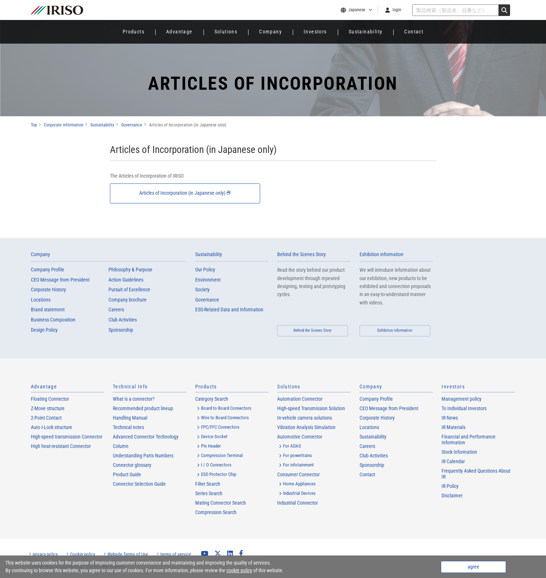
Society (202, 290)
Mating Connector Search (220, 503)
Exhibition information (381, 254)
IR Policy (450, 486)
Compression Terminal (222, 455)
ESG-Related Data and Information (229, 310)
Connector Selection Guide (139, 484)
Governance (207, 300)
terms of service (175, 554)
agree (473, 567)
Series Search (208, 493)
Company (270, 32)
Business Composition (53, 320)
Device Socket (214, 436)
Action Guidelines (125, 280)
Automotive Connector (299, 437)
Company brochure (127, 300)
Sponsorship (120, 330)
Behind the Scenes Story (301, 254)
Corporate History (48, 290)
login (397, 9)
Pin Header (211, 446)
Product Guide (127, 474)
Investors (315, 32)
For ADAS (292, 446)
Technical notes (128, 427)
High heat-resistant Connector (61, 446)
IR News (450, 418)
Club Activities (122, 320)
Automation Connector (300, 399)
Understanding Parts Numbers (143, 455)
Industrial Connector (297, 503)
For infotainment (298, 465)
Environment (208, 280)
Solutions (226, 32)
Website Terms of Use (127, 554)
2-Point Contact (46, 418)
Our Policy (205, 269)
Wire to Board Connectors (225, 417)
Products (133, 32)
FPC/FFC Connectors (220, 427)
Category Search (211, 399)
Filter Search (207, 484)
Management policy (461, 399)
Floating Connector (50, 399)
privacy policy (45, 554)
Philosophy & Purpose (130, 269)
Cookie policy (82, 554)
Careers (116, 310)
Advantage (179, 32)
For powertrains (297, 455)
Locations (40, 300)
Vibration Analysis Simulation (306, 427)
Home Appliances (299, 483)
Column (120, 446)
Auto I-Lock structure (51, 427)
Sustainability (366, 32)
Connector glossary (132, 465)
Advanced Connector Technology (145, 437)
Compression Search (216, 512)
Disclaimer (452, 495)
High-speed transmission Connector (66, 437)
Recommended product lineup (143, 408)
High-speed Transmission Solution (311, 408)
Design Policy (44, 330)
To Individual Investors (464, 408)
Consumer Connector (298, 474)
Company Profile (47, 269)
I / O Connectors (216, 465)
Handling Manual (130, 418)
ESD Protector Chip (218, 474)
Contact (413, 32)
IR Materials (453, 427)
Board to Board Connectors (226, 408)
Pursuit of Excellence (129, 290)
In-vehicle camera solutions (304, 418)
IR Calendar (453, 461)
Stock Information (459, 452)
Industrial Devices (299, 493)
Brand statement (48, 310)
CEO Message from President (60, 280)
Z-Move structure (48, 408)
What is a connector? (134, 399)
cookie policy (239, 570)
